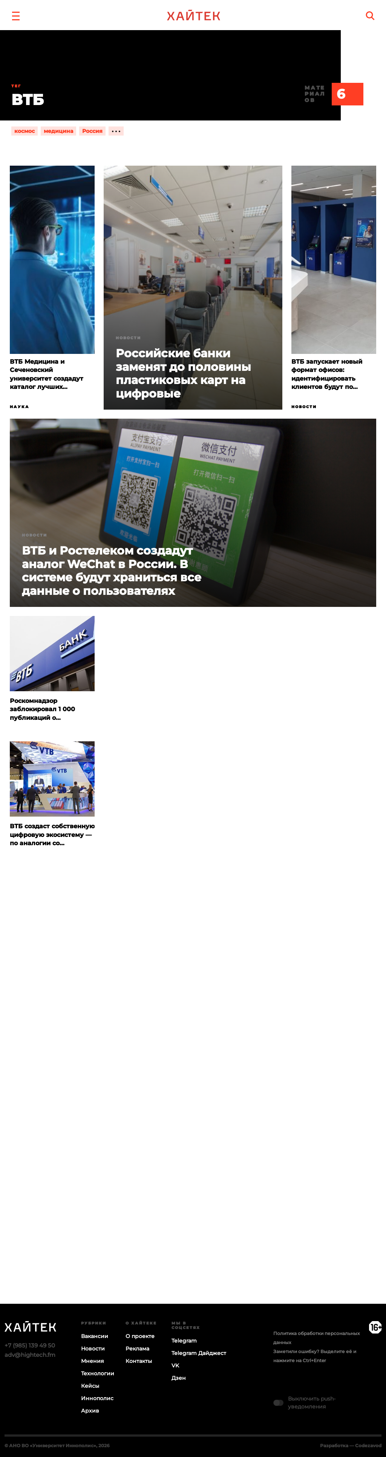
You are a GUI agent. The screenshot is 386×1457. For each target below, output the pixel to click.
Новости (128, 337)
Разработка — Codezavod (350, 1445)
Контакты (139, 1361)
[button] (15, 15)
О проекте (140, 1336)
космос (24, 131)
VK (175, 1365)
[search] (370, 15)
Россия (92, 131)
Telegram (184, 1340)
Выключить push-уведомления (311, 1402)
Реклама (137, 1348)
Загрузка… (193, 1110)
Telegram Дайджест (199, 1353)
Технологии (97, 1373)
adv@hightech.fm (30, 1354)
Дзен (179, 1378)
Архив (90, 1410)
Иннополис (97, 1398)
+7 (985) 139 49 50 (30, 1345)
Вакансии (94, 1336)
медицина (58, 131)
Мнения (92, 1361)
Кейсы (90, 1385)
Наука (19, 406)
